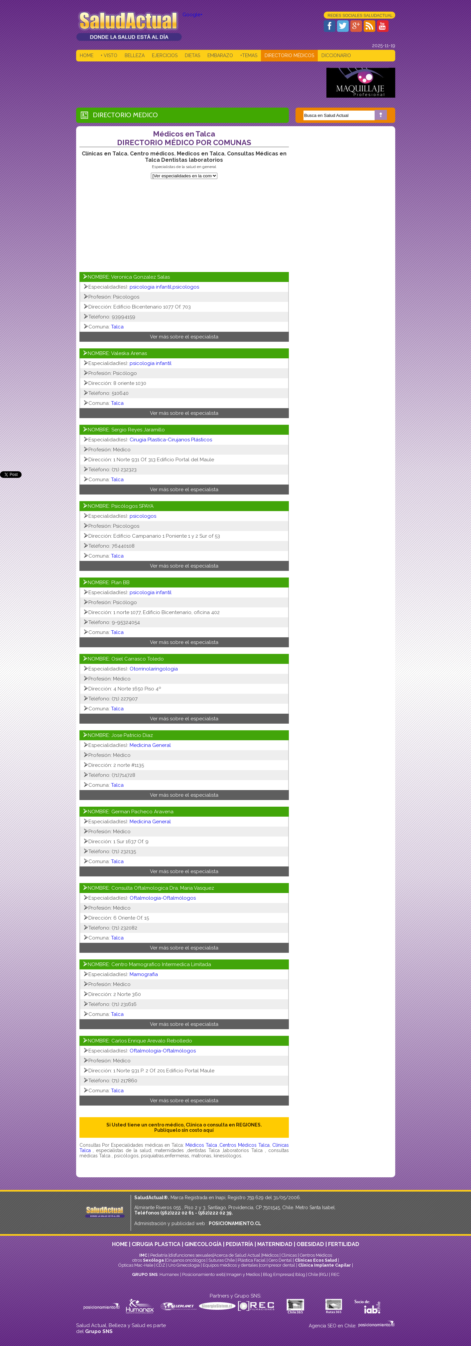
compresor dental (277, 1265)
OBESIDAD (310, 1244)
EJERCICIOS (164, 55)
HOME (86, 55)
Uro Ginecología (184, 1265)
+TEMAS (248, 55)
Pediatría (159, 1255)
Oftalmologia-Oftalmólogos (163, 898)
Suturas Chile (221, 1260)
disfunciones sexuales (191, 1255)
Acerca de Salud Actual (237, 1255)
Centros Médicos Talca (244, 1145)
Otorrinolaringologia (154, 669)
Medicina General (150, 745)
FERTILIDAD (343, 1244)
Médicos (271, 1255)
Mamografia (144, 974)
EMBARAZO (220, 55)
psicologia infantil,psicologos (164, 287)
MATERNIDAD (275, 1244)
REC (335, 1274)
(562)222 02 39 (215, 1212)
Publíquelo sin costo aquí (184, 1130)
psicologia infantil (151, 363)
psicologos (143, 516)
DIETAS (192, 55)
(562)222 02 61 (177, 1212)
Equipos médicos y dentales (231, 1265)
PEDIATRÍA (239, 1244)
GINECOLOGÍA (203, 1244)
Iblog (300, 1274)
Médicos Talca (201, 1145)
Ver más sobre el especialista (184, 337)
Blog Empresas (277, 1274)
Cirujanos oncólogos (185, 1260)
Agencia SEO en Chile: (333, 1325)
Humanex (169, 1274)
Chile (313, 1274)
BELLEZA (135, 55)
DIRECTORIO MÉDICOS (289, 55)
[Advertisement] (197, 83)
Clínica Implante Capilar (324, 1265)
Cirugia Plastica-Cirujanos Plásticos (171, 440)
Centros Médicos (316, 1255)
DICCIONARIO (336, 55)
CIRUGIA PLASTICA (156, 1244)
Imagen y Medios (243, 1274)
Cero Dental (280, 1260)
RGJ (324, 1274)
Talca (117, 327)
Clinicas (289, 1255)
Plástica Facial (252, 1260)
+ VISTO (109, 55)
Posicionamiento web (203, 1274)
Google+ (192, 15)
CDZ (160, 1265)
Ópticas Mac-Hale (135, 1265)
